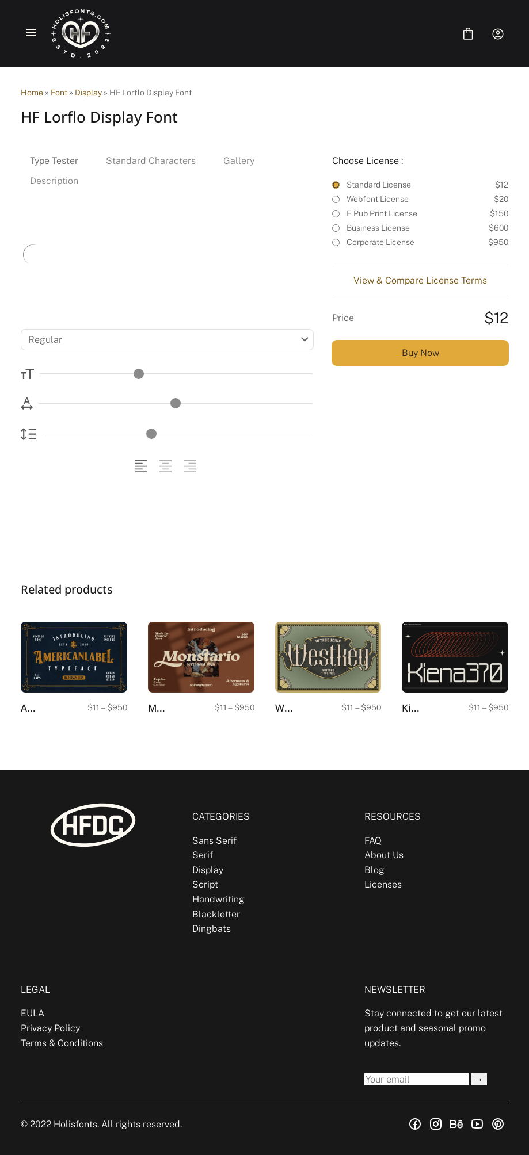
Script (205, 884)
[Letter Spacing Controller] (176, 403)
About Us (384, 855)
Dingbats (211, 928)
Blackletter (216, 914)
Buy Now (420, 352)
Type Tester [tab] (54, 160)
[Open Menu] (31, 34)
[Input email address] (416, 1079)
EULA (32, 1013)
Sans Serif (214, 840)
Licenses (383, 884)
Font (59, 92)
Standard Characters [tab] (151, 160)
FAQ (373, 840)
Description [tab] (54, 180)
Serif (202, 855)
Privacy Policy (50, 1028)
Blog (374, 870)
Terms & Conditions (62, 1043)
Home (32, 92)
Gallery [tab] (238, 160)
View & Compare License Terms (420, 280)
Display (88, 92)
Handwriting (218, 899)
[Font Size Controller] (176, 373)
